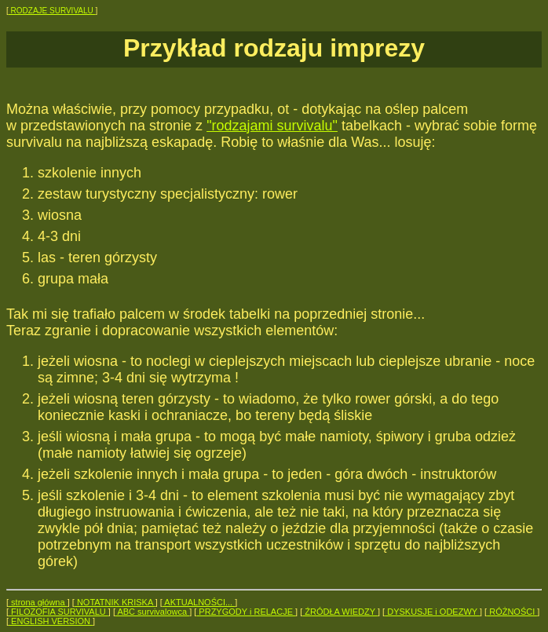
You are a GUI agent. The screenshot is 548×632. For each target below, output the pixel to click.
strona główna (38, 602)
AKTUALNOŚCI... (199, 602)
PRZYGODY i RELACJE (245, 611)
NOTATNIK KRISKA (115, 602)
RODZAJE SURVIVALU (52, 10)
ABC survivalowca (152, 611)
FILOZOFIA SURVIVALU (58, 611)
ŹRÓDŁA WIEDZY (340, 611)
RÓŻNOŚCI (512, 611)
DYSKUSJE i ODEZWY (432, 611)
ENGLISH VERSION (51, 621)
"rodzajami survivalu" (272, 125)
